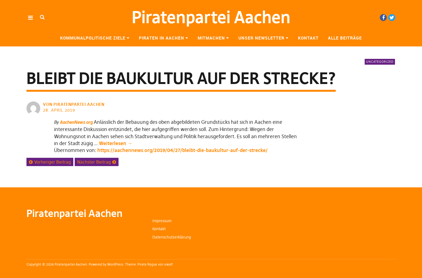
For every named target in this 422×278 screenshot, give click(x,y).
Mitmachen (211, 38)
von (74, 104)
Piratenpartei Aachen (211, 17)
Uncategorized (380, 62)
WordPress (115, 264)
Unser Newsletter (261, 38)
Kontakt (308, 38)
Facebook (383, 17)
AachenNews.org (76, 122)
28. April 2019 (59, 110)
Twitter (391, 17)
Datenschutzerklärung (171, 237)
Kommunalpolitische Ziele (92, 38)
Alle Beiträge (345, 38)
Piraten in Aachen (161, 38)
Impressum (161, 220)
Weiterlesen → (115, 143)
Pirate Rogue (147, 264)
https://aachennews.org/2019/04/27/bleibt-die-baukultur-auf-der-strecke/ (182, 150)
